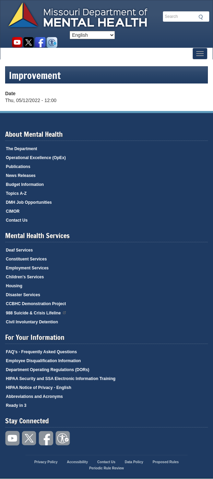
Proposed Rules (166, 462)
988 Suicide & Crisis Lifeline (36, 312)
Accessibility (52, 42)
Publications (18, 166)
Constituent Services (26, 259)
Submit (199, 17)
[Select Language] (92, 35)
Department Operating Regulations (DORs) (47, 369)
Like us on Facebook (40, 42)
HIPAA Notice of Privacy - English (38, 387)
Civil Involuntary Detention (32, 322)
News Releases (21, 175)
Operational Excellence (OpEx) (36, 157)
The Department (21, 148)
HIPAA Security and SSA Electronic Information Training (61, 378)
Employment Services (27, 268)
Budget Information (25, 184)
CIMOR (13, 211)
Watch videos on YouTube (17, 42)
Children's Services (25, 277)
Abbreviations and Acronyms (34, 396)
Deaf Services (19, 250)
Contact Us (16, 220)
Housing (14, 285)
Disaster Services (23, 294)
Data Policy (134, 462)
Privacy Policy (46, 462)
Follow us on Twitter (28, 42)
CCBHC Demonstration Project (36, 303)
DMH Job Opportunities (29, 202)
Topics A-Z (16, 193)
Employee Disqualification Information (43, 360)
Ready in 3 (16, 405)
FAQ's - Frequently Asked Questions (41, 351)
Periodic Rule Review (106, 468)
